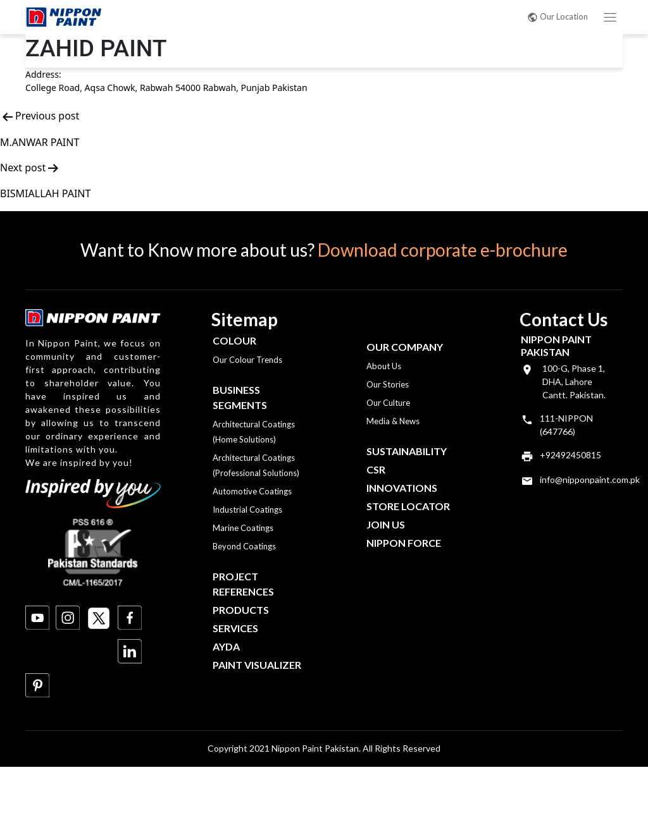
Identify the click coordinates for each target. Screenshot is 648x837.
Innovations (401, 488)
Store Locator (408, 506)
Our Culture (388, 403)
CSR (375, 469)
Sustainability (406, 451)
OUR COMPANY (404, 347)
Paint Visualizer (257, 665)
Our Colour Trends (247, 360)
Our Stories (387, 384)
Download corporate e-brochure (443, 249)
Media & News (393, 421)
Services (235, 628)
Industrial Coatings (247, 509)
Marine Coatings (243, 528)
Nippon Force (403, 543)
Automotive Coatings (252, 491)
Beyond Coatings (244, 546)
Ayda (226, 646)
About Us (383, 366)
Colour (234, 340)
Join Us (385, 524)
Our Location (557, 16)
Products (241, 610)
